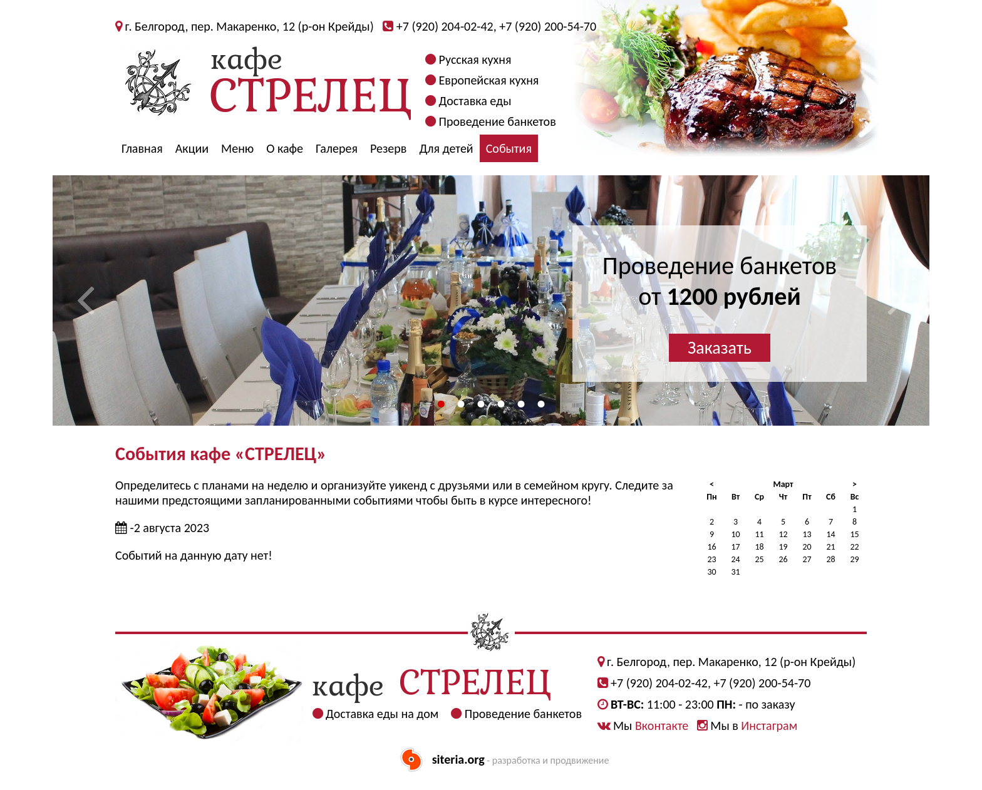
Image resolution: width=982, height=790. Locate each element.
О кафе (284, 148)
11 (759, 534)
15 (854, 534)
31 (735, 572)
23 (711, 559)
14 (830, 534)
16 (711, 546)
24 (735, 559)
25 (759, 559)
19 (782, 546)
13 (806, 534)
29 (854, 559)
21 (830, 546)
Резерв (388, 148)
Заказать (720, 348)
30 (711, 572)
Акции (192, 148)
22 (854, 546)
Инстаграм (769, 725)
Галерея (337, 148)
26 (782, 559)
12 (782, 534)
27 (806, 559)
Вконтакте (661, 725)
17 (735, 546)
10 (735, 534)
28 (830, 559)
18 (759, 546)
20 (806, 546)
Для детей (446, 148)
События (509, 148)
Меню (237, 148)
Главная (142, 148)
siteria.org (458, 759)
